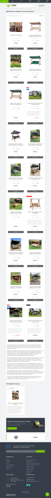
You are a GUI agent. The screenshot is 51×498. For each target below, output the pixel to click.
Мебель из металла (30, 466)
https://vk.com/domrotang (9, 486)
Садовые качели (22, 8)
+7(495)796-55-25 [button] (30, 477)
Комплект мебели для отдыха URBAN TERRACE (15, 404)
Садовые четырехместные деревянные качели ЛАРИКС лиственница (16, 213)
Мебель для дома (29, 461)
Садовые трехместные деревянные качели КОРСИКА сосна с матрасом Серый (16, 145)
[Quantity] (16, 46)
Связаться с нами (9, 466)
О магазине (8, 461)
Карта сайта (8, 467)
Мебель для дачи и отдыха (13, 8)
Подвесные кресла (30, 469)
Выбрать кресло (12, 428)
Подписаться (40, 451)
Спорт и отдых (29, 471)
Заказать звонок (41, 6)
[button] (21, 1)
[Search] (33, 6)
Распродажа (28, 472)
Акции (7, 469)
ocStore (27, 491)
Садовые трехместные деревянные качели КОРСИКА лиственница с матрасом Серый (16, 179)
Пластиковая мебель (30, 467)
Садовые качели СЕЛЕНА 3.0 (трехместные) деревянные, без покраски (35, 36)
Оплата (7, 463)
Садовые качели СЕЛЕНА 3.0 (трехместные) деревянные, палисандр (16, 70)
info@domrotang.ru (30, 479)
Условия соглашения (10, 464)
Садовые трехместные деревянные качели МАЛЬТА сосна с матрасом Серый (16, 254)
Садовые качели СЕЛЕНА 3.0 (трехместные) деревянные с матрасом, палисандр (16, 104)
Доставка (8, 459)
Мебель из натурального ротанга (32, 464)
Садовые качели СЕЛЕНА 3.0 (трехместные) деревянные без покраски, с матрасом (35, 70)
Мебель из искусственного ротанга (33, 463)
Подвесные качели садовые (16, 35)
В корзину (16, 48)
